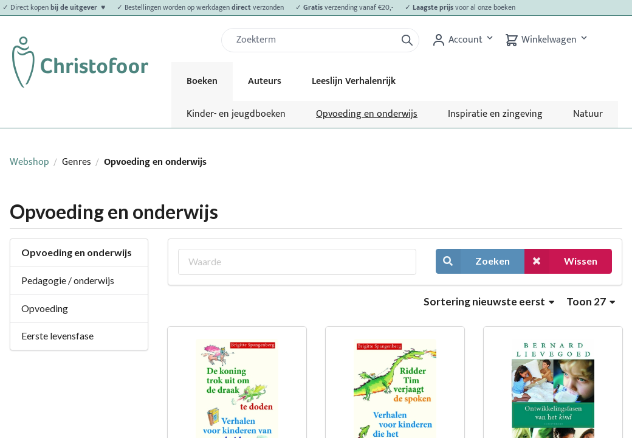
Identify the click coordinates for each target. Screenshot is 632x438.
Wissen (560, 261)
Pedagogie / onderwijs (67, 280)
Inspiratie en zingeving (495, 114)
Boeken (202, 81)
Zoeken (473, 261)
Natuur (588, 114)
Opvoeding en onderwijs (366, 114)
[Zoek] (313, 40)
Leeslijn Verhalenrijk (354, 81)
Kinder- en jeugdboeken (236, 114)
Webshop (29, 162)
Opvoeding (44, 308)
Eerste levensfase (57, 335)
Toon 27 (590, 301)
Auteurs (264, 81)
